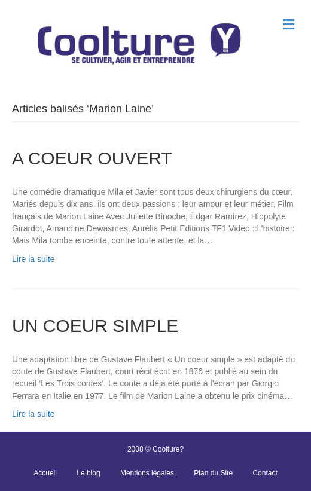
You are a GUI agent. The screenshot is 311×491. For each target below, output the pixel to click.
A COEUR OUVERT (92, 158)
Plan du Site (213, 473)
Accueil (45, 473)
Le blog (88, 473)
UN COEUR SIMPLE (95, 326)
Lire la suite (33, 259)
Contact (264, 473)
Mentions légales (147, 473)
